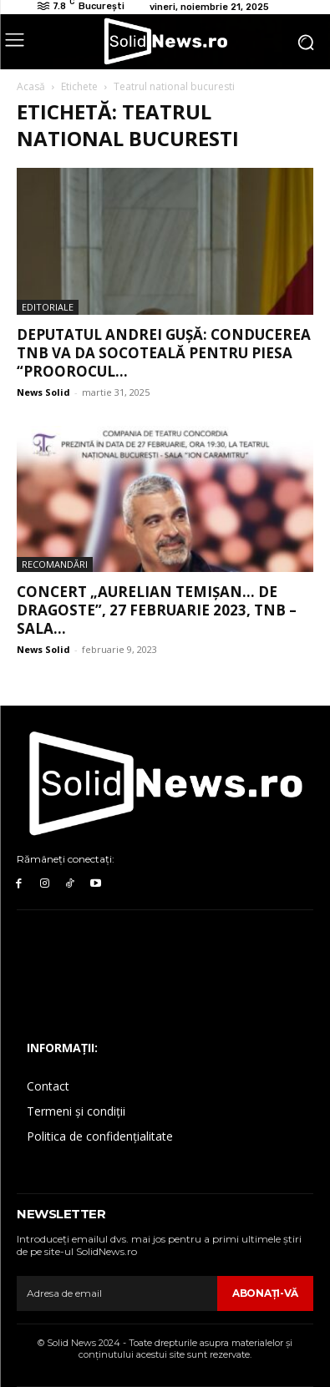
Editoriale (48, 307)
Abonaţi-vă (265, 1293)
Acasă (31, 86)
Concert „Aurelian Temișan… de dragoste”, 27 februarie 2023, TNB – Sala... (157, 610)
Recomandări (55, 564)
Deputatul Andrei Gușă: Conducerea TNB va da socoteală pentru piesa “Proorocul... (164, 353)
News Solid (43, 392)
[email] (117, 1293)
